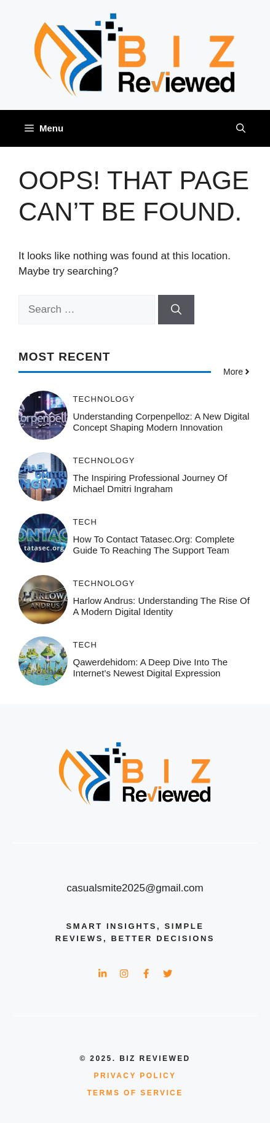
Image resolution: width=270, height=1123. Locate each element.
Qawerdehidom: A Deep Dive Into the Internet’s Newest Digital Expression (150, 667)
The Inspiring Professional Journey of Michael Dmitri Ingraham (150, 483)
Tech (85, 522)
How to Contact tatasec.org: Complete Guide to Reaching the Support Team (154, 544)
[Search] (176, 309)
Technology (104, 399)
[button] (241, 128)
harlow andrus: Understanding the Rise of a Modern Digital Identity (161, 606)
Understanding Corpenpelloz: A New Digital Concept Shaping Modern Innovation (161, 421)
